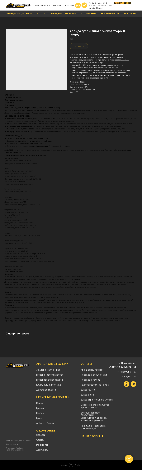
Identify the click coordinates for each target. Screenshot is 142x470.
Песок (39, 403)
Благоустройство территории (90, 413)
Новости (40, 434)
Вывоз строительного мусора (97, 399)
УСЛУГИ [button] (41, 13)
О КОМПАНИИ (88, 13)
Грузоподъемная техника (49, 379)
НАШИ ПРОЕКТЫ (110, 13)
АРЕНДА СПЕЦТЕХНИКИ (52, 364)
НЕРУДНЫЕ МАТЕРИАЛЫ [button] (63, 13)
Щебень (40, 413)
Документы (42, 449)
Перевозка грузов (90, 379)
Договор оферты (12, 444)
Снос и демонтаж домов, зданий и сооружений (94, 419)
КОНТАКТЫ (130, 13)
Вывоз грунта (88, 389)
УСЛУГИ (86, 364)
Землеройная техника (48, 369)
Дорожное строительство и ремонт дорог (95, 406)
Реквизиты (42, 444)
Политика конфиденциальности (18, 440)
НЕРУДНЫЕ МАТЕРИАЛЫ (52, 397)
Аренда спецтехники (92, 369)
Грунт (39, 418)
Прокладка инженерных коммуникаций (93, 427)
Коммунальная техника (48, 384)
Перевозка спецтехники (94, 374)
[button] (122, 3)
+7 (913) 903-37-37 (99, 2)
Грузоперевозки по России (95, 384)
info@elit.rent (96, 8)
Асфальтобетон (45, 423)
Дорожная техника (46, 389)
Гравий (40, 408)
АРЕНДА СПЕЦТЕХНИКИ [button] (19, 13)
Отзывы (40, 439)
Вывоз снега (87, 394)
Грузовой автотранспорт (49, 374)
